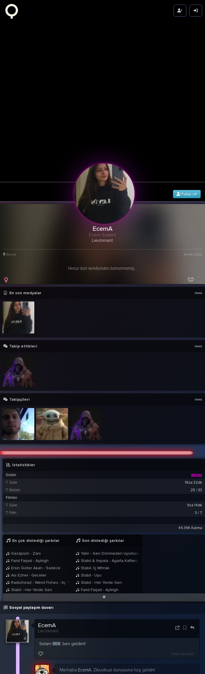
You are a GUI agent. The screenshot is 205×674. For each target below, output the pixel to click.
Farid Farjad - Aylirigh (27, 514)
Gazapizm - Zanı (23, 507)
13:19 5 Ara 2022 (182, 608)
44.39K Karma (190, 481)
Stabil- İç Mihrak (92, 521)
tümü (198, 247)
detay (196, 428)
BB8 (56, 597)
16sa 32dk (193, 436)
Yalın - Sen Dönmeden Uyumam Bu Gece (108, 507)
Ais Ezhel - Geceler (26, 528)
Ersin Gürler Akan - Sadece (33, 521)
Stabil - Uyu (88, 528)
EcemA (47, 579)
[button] (104, 551)
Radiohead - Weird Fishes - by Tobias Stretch (38, 536)
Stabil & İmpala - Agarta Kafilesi (107, 514)
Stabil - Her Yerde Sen (29, 543)
